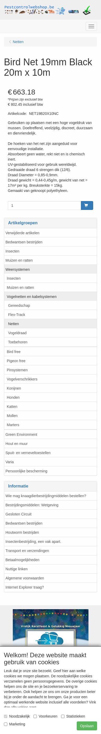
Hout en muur (16, 444)
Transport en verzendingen (27, 551)
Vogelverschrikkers (22, 379)
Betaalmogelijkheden (22, 560)
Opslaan (87, 726)
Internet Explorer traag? (24, 587)
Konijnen (14, 388)
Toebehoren (17, 342)
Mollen (12, 416)
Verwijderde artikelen (22, 233)
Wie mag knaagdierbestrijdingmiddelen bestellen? (45, 496)
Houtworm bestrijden (22, 532)
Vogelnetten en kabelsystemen (32, 297)
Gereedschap (19, 305)
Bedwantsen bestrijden (24, 242)
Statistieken (73, 716)
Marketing (14, 724)
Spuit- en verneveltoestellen (28, 453)
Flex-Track (16, 315)
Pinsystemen (17, 370)
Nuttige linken (16, 569)
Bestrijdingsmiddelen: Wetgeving (31, 505)
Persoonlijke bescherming (26, 471)
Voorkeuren (45, 716)
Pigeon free (16, 361)
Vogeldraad (17, 333)
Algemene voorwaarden (24, 578)
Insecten (12, 251)
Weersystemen (17, 269)
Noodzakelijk (17, 716)
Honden (13, 397)
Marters (13, 425)
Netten (13, 324)
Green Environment (21, 434)
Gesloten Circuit (18, 514)
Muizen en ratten (19, 260)
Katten (12, 406)
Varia (9, 462)
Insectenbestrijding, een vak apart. (33, 541)
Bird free (14, 352)
